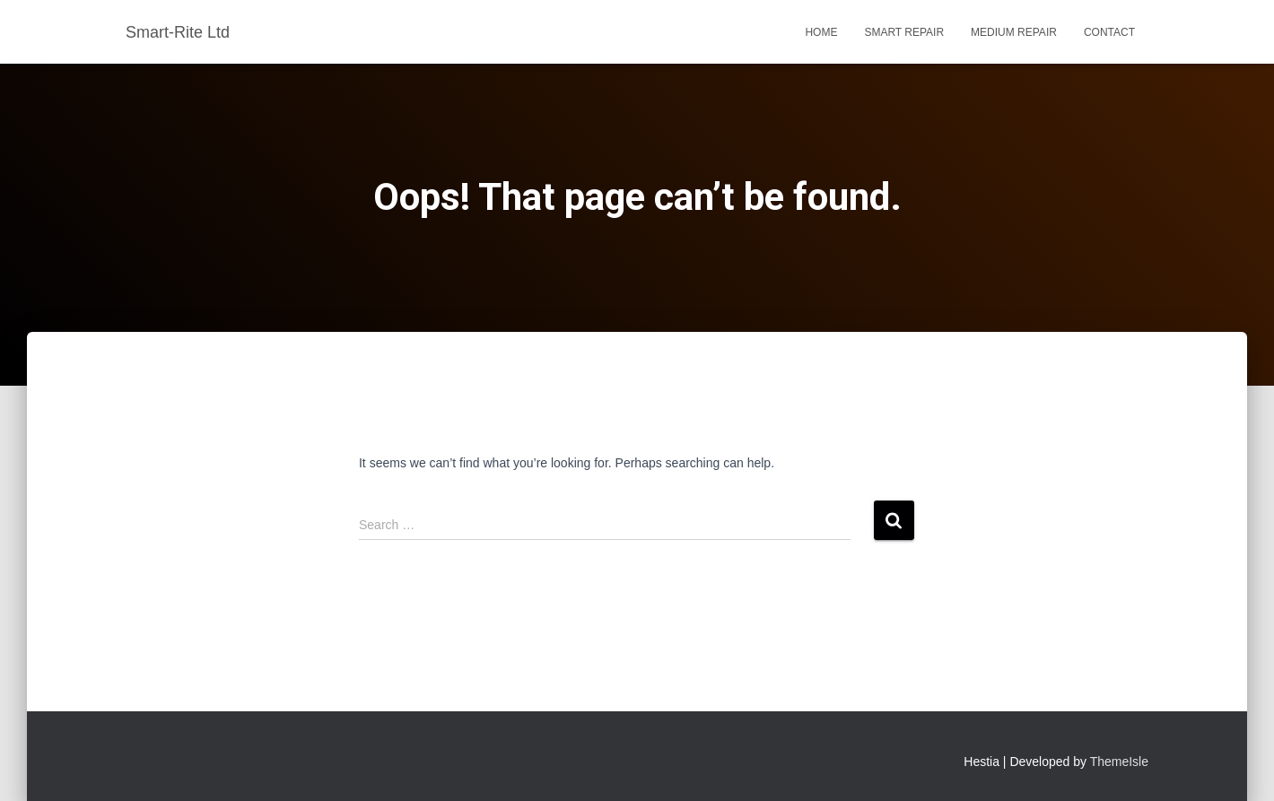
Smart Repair (904, 32)
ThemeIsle (1119, 761)
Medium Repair (1014, 32)
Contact (1109, 32)
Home (821, 32)
